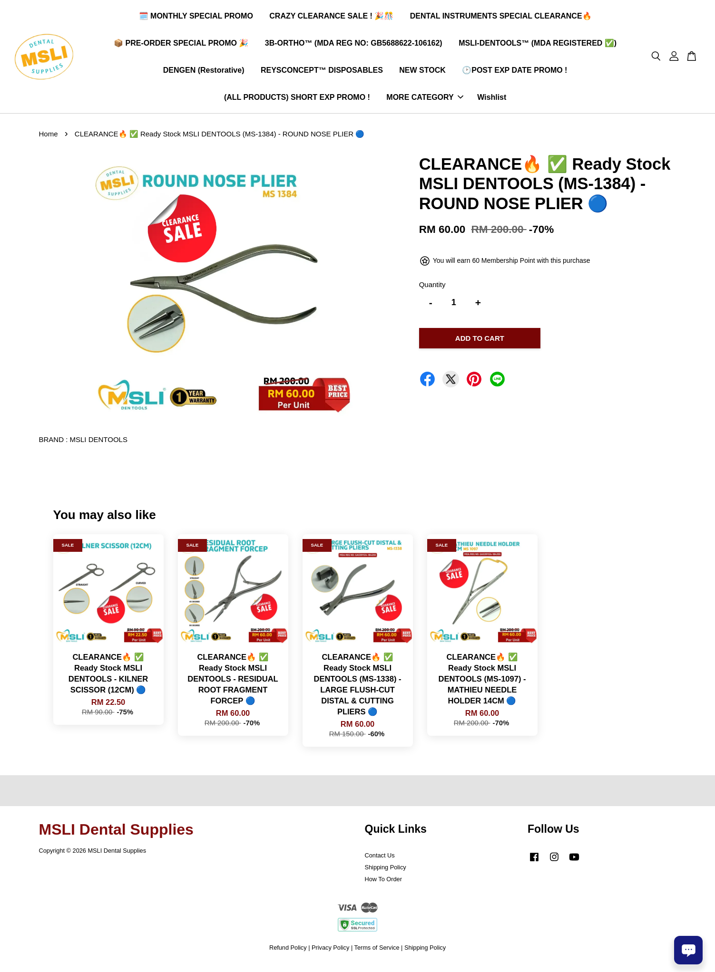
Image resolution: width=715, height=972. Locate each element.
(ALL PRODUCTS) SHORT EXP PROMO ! (297, 100)
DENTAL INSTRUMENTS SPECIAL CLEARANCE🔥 (501, 18)
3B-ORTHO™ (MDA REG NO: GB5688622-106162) (353, 45)
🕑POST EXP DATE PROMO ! (514, 72)
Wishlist (491, 100)
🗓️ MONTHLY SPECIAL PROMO (196, 18)
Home (48, 139)
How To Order (383, 883)
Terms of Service (377, 952)
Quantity (432, 290)
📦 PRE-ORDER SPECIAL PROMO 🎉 (181, 45)
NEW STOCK (422, 72)
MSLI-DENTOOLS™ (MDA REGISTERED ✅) (538, 45)
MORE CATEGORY (424, 100)
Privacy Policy (330, 952)
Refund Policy (288, 952)
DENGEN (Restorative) (204, 72)
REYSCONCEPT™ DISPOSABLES (322, 72)
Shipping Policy (385, 872)
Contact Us (380, 860)
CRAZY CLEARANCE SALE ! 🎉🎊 (331, 18)
